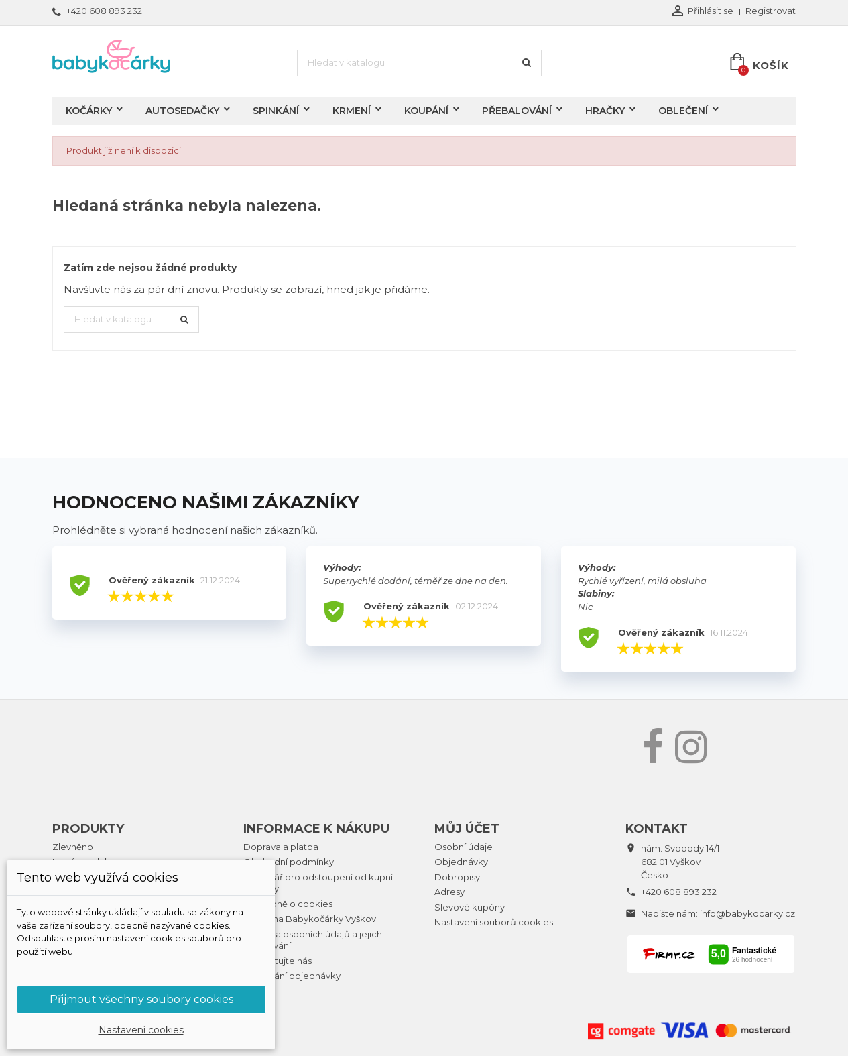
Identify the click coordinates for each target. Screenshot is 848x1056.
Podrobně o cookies (287, 903)
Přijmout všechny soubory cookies (141, 999)
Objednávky (461, 861)
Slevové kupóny (469, 907)
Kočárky (89, 111)
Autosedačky (182, 111)
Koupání (426, 111)
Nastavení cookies (141, 1030)
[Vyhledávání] (419, 63)
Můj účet (466, 828)
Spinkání (276, 111)
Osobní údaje (463, 846)
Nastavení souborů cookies (493, 922)
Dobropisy (457, 877)
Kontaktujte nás (277, 960)
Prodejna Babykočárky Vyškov (309, 918)
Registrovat (770, 10)
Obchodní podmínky (288, 861)
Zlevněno (72, 846)
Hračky (605, 111)
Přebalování (517, 111)
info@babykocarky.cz (747, 913)
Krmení (351, 111)
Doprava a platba (280, 846)
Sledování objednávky (292, 975)
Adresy (449, 891)
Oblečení (683, 111)
